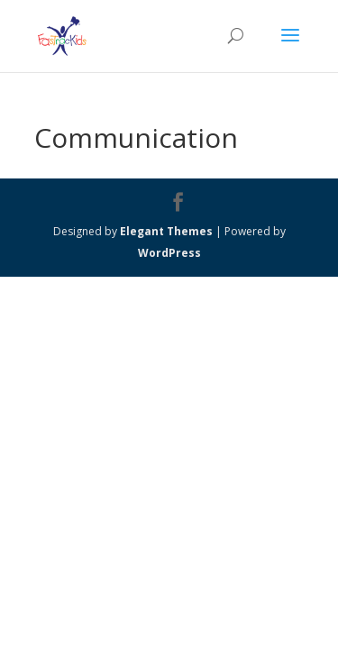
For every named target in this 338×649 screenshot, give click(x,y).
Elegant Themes (166, 231)
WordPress (169, 253)
